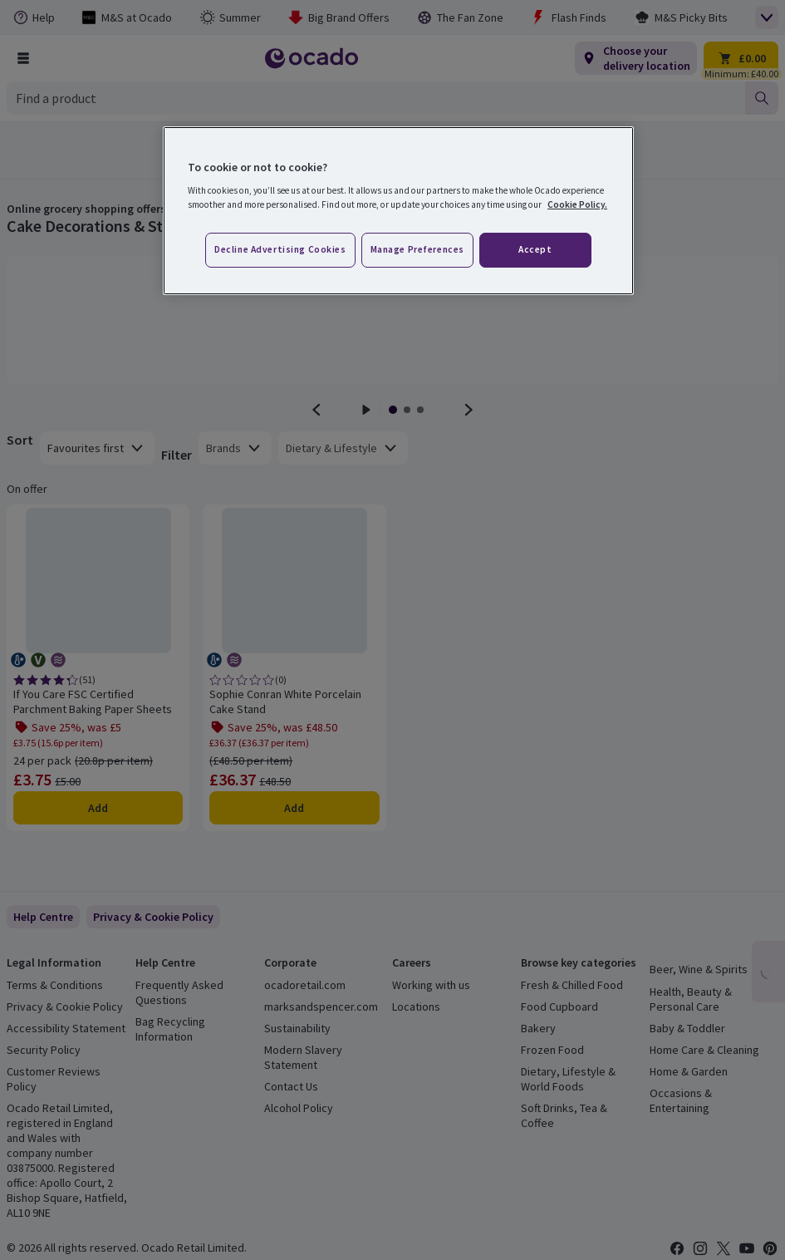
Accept (535, 249)
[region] (398, 211)
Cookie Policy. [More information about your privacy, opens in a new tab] (577, 204)
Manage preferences (417, 249)
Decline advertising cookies (280, 249)
